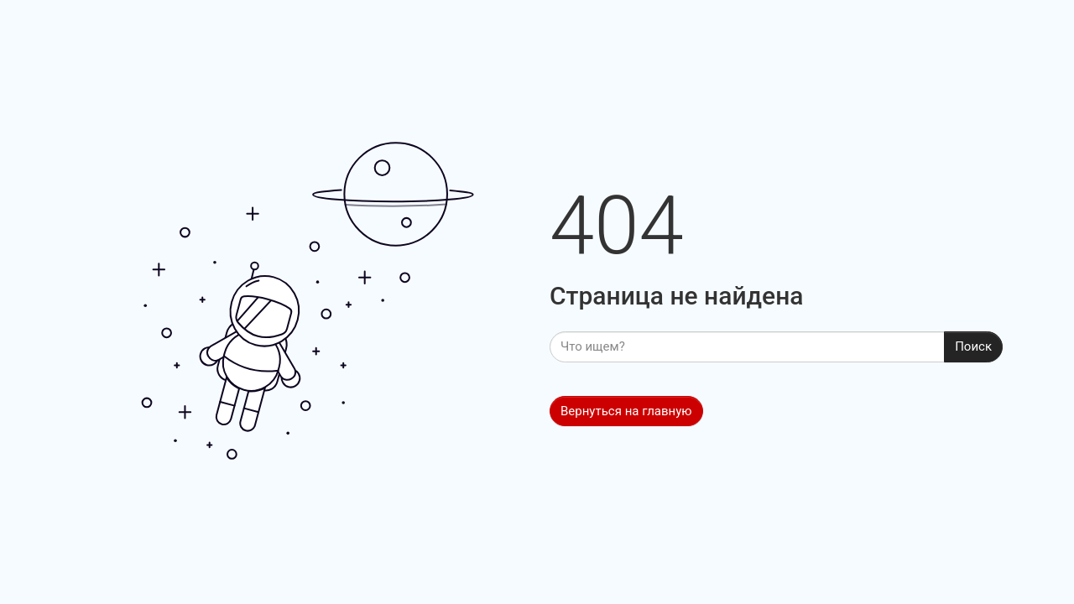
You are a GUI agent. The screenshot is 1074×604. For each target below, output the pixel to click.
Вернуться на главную (626, 411)
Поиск (973, 346)
